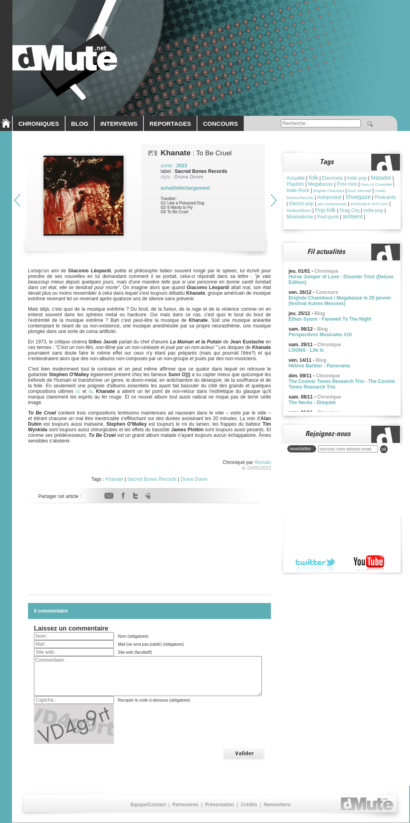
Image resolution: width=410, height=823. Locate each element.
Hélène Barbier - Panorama (319, 366)
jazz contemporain (332, 204)
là (90, 391)
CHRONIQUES (38, 123)
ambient (352, 216)
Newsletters (277, 804)
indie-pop (373, 210)
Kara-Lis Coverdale (376, 184)
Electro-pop (301, 203)
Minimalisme (300, 217)
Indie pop (356, 178)
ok (383, 449)
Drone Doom (194, 479)
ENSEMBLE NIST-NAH (369, 204)
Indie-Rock (298, 190)
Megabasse (320, 184)
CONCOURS (220, 123)
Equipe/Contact (148, 804)
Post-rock (347, 184)
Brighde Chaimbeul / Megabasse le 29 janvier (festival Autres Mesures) (340, 300)
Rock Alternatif (359, 191)
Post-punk (327, 217)
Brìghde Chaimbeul (328, 191)
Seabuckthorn (299, 210)
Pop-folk (325, 210)
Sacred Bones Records (151, 479)
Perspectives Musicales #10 (320, 334)
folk (313, 177)
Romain (263, 462)
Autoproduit (329, 197)
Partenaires (185, 804)
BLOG (79, 123)
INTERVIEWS (118, 123)
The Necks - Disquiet (312, 402)
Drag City (350, 210)
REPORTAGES (170, 123)
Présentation (219, 804)
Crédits (249, 804)
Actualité (296, 178)
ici (78, 391)
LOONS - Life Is (306, 350)
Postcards (385, 197)
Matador (381, 178)
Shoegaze (357, 197)
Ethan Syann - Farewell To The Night (330, 319)
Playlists (295, 184)
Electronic (332, 178)
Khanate (114, 479)
